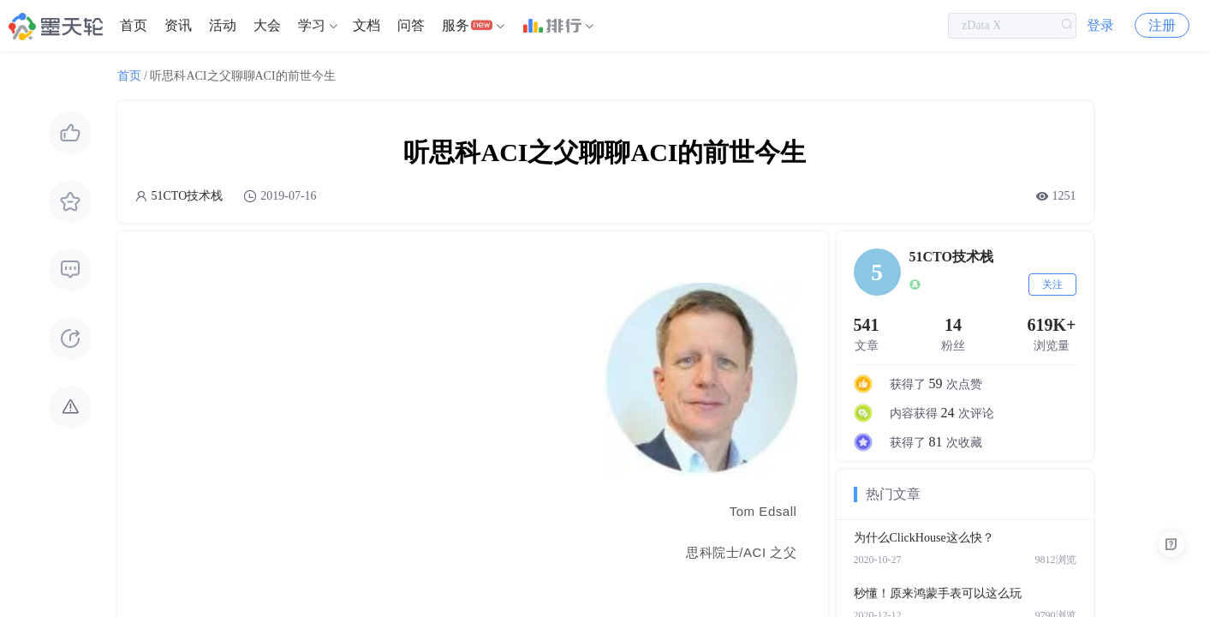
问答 (411, 25)
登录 (1100, 25)
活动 (222, 25)
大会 (267, 25)
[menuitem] (133, 25)
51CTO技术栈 (188, 195)
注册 (1162, 25)
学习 (311, 25)
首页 (133, 25)
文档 (366, 25)
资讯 (178, 25)
